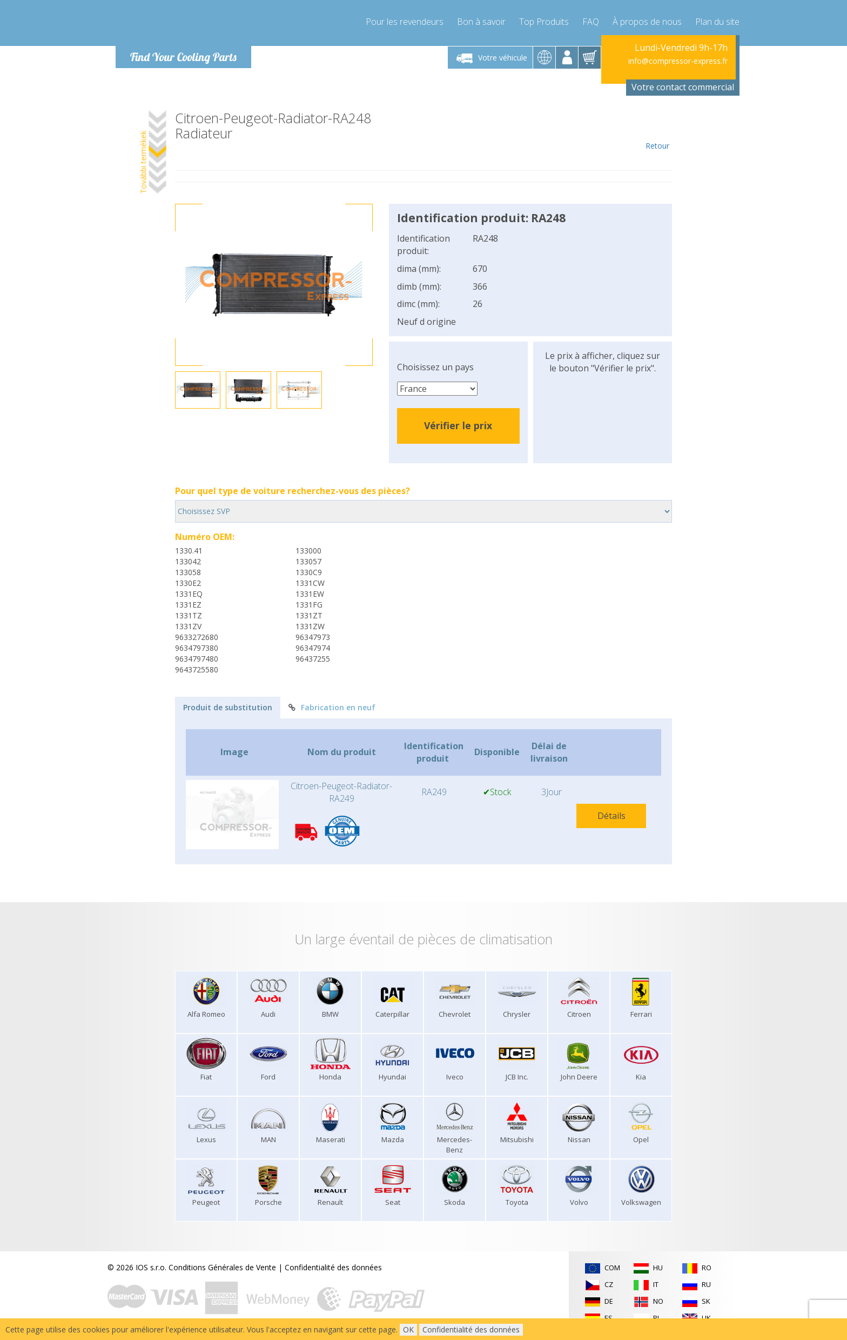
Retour (657, 131)
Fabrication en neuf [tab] (331, 707)
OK (408, 1329)
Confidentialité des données (333, 1267)
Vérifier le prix (458, 425)
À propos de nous (647, 21)
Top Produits (544, 21)
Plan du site (717, 21)
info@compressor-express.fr (678, 61)
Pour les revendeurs (404, 21)
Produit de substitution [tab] (227, 707)
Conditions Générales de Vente (222, 1267)
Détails (611, 816)
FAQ (590, 21)
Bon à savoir (481, 21)
